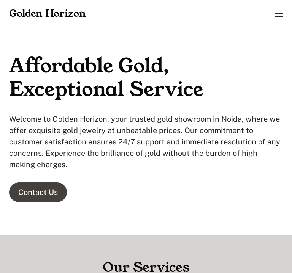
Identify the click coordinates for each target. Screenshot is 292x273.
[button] (279, 13)
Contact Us (38, 192)
